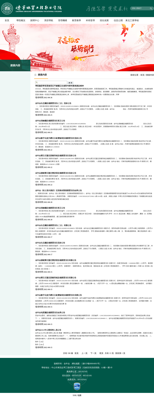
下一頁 (93, 353)
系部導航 (48, 20)
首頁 (7, 20)
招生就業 (104, 20)
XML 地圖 (77, 395)
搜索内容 (150, 75)
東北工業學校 (132, 20)
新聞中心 (34, 20)
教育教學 (76, 20)
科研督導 (90, 20)
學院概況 (20, 20)
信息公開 (118, 20)
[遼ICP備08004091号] (91, 363)
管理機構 (62, 20)
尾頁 (101, 353)
